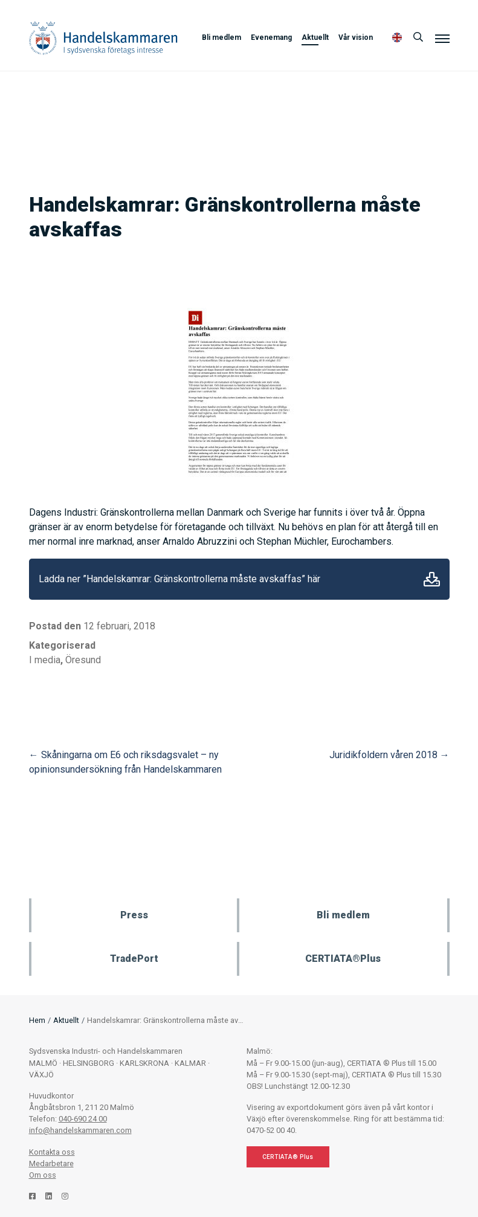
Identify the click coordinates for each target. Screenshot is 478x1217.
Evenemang (271, 37)
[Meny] (442, 38)
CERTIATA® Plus (287, 1157)
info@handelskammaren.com (80, 1130)
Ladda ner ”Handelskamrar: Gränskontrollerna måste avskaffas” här (179, 579)
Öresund (83, 660)
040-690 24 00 (83, 1118)
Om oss (42, 1175)
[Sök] (418, 37)
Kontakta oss (52, 1152)
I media (44, 660)
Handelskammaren (103, 38)
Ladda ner (432, 579)
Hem (37, 1020)
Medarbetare (51, 1163)
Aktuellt (315, 37)
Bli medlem (221, 37)
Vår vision (355, 37)
